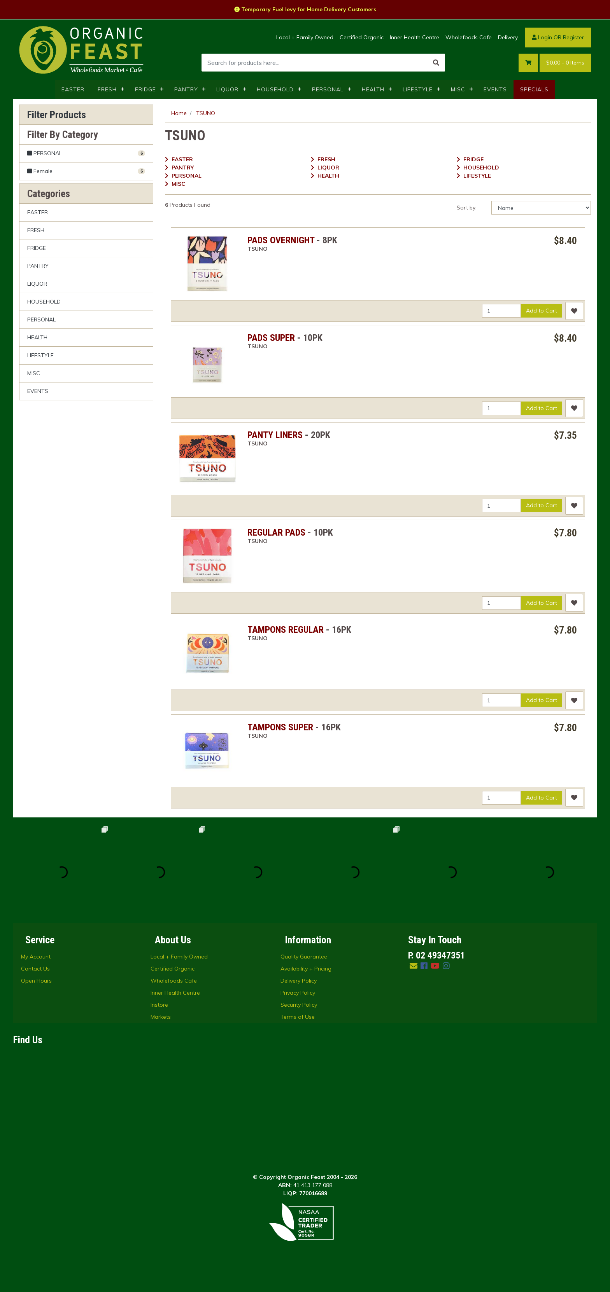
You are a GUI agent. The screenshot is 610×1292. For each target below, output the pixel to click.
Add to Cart (541, 310)
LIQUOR (227, 89)
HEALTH (373, 89)
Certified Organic (362, 37)
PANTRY (186, 89)
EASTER (72, 89)
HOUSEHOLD (275, 89)
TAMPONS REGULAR (285, 629)
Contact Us (35, 968)
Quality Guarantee (303, 956)
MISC (458, 89)
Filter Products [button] (56, 115)
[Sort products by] (541, 208)
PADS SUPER (271, 337)
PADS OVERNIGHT (280, 240)
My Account (36, 956)
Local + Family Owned (304, 37)
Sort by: (467, 207)
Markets (161, 1016)
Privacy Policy (297, 992)
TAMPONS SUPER (280, 727)
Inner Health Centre (414, 37)
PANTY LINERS (275, 435)
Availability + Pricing (305, 968)
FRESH (107, 89)
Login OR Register (558, 37)
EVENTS (495, 89)
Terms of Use (297, 1016)
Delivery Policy (298, 980)
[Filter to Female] (86, 171)
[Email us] (413, 966)
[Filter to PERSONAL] (86, 153)
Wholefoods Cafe (468, 37)
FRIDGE (145, 89)
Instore (159, 1004)
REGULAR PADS (276, 532)
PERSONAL (328, 89)
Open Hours (36, 980)
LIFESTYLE (418, 89)
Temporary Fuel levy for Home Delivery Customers (305, 9)
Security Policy (298, 1004)
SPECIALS (534, 89)
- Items (565, 63)
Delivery (508, 37)
